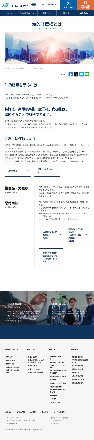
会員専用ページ (52, 4)
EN (43, 4)
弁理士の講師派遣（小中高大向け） (58, 391)
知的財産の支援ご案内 (57, 362)
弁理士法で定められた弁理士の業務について (36, 361)
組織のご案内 (10, 360)
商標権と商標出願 (77, 369)
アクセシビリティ (13, 424)
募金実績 (53, 380)
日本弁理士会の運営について (14, 372)
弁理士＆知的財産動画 (35, 373)
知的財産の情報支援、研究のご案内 (58, 372)
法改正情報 (21, 412)
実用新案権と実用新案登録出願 (80, 361)
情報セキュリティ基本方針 (59, 418)
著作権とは (75, 373)
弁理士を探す (69, 7)
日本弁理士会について (28, 13)
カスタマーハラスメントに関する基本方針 (21, 421)
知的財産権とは (84, 13)
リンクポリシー (56, 421)
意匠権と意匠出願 (77, 366)
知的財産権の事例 (77, 376)
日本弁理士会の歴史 (12, 367)
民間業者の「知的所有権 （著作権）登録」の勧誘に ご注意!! (75, 235)
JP (33, 4)
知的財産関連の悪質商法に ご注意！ (49, 235)
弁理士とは (47, 13)
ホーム (9, 13)
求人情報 (45, 412)
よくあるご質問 (58, 412)
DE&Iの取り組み (55, 402)
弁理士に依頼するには (46, 170)
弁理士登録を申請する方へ (86, 7)
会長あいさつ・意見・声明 (58, 358)
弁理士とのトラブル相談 (58, 383)
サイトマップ (55, 424)
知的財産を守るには (78, 380)
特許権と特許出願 (77, 357)
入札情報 (33, 412)
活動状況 (65, 13)
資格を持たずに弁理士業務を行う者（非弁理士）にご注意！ (49, 257)
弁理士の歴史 (32, 366)
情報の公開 (10, 364)
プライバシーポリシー (14, 418)
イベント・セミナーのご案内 (58, 367)
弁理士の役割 (32, 357)
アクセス (9, 357)
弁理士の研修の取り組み (58, 376)
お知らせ (8, 412)
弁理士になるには (34, 369)
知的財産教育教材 (56, 387)
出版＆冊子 (53, 396)
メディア (53, 399)
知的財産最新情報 (77, 383)
